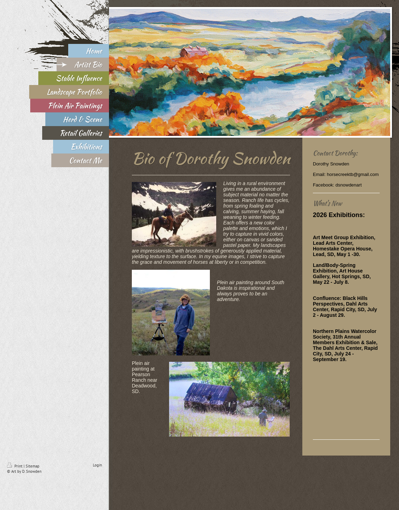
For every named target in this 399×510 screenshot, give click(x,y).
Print (15, 466)
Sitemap (32, 466)
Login (97, 465)
